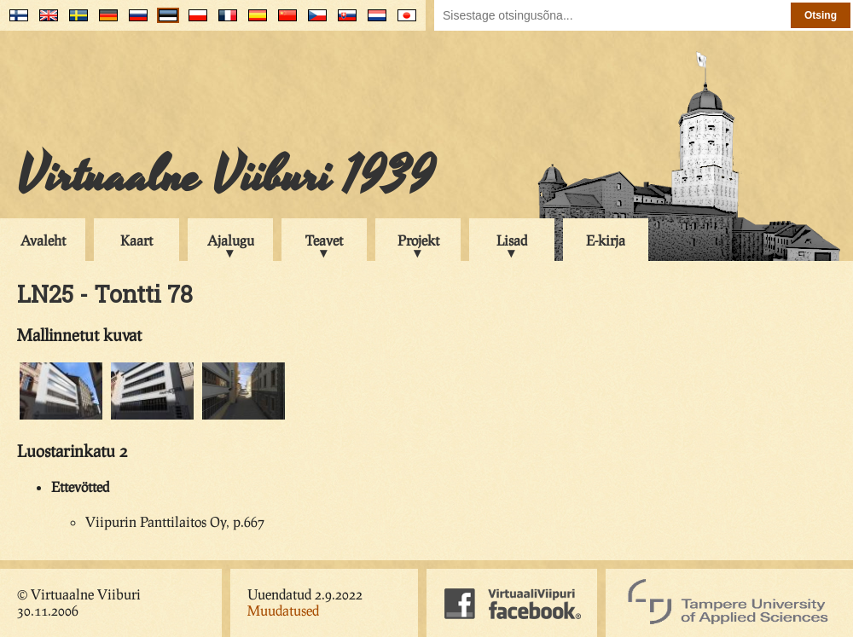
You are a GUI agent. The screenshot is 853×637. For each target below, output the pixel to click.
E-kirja (605, 240)
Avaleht (43, 240)
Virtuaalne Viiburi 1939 (225, 176)
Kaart (136, 240)
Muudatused (283, 610)
